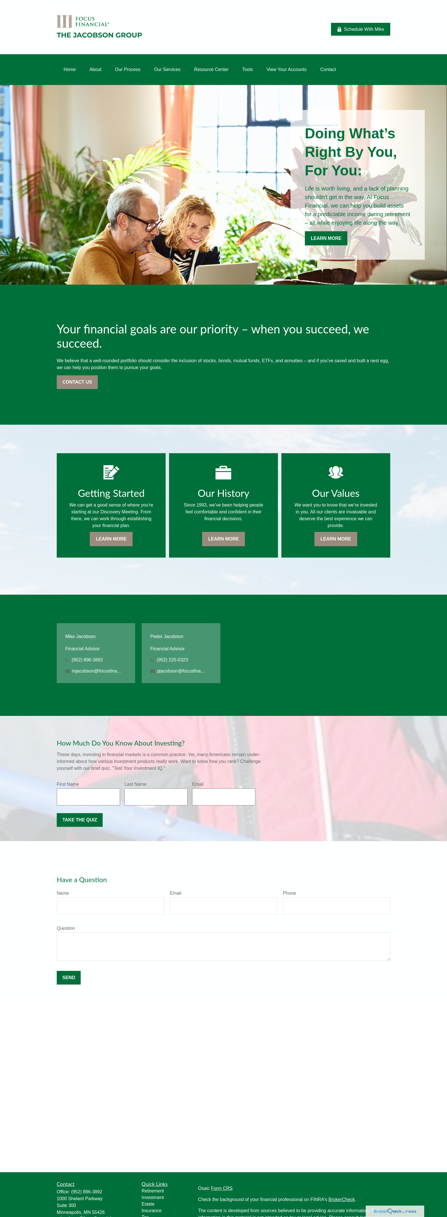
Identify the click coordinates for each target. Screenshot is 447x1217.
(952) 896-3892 (87, 659)
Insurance (152, 1210)
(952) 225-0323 (172, 659)
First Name (68, 784)
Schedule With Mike (360, 29)
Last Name (135, 784)
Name (63, 893)
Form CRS (222, 1188)
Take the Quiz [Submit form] (79, 819)
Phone (289, 893)
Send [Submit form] (68, 977)
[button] (70, 69)
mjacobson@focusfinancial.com (97, 671)
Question (66, 928)
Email (198, 784)
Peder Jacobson (166, 636)
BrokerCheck (341, 1199)
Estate (148, 1204)
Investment (153, 1197)
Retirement (153, 1190)
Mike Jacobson (80, 636)
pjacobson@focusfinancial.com (182, 671)
